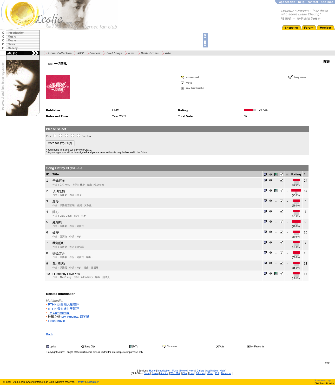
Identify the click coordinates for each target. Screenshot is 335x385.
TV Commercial (59, 313)
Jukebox (200, 373)
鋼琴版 (84, 317)
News (192, 370)
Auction (164, 373)
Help (222, 370)
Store (147, 373)
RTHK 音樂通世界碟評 (63, 309)
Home (152, 370)
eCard (210, 373)
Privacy (81, 382)
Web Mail (175, 373)
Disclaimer (93, 382)
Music (175, 370)
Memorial (226, 373)
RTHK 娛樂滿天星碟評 (63, 304)
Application (212, 370)
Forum (154, 373)
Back (49, 334)
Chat (184, 373)
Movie (183, 370)
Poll (217, 373)
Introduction (164, 370)
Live (191, 373)
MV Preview (69, 317)
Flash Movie (56, 321)
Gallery (200, 370)
